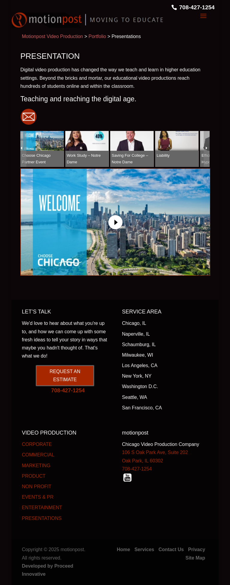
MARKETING (36, 465)
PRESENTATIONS (42, 518)
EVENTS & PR (38, 497)
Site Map (195, 557)
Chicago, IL (134, 323)
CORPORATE (37, 444)
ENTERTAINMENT (42, 507)
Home (123, 549)
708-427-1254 (196, 7)
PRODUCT (34, 476)
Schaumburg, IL (139, 344)
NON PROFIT (37, 486)
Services (144, 549)
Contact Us (171, 549)
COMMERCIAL (38, 454)
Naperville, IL (136, 334)
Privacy (196, 549)
